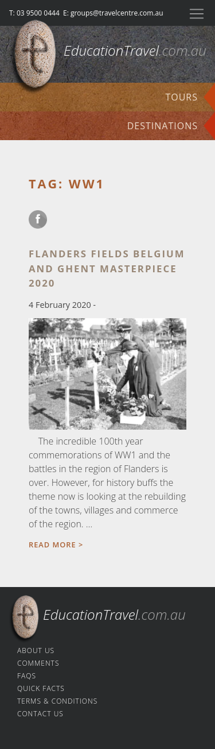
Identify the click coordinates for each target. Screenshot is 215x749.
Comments (38, 663)
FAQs (26, 676)
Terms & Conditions (57, 701)
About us (35, 650)
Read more (52, 544)
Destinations (162, 125)
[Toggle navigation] (196, 14)
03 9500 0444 (38, 13)
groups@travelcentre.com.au (117, 13)
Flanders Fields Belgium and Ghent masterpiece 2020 (107, 268)
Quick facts (41, 688)
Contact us (40, 714)
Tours (181, 97)
